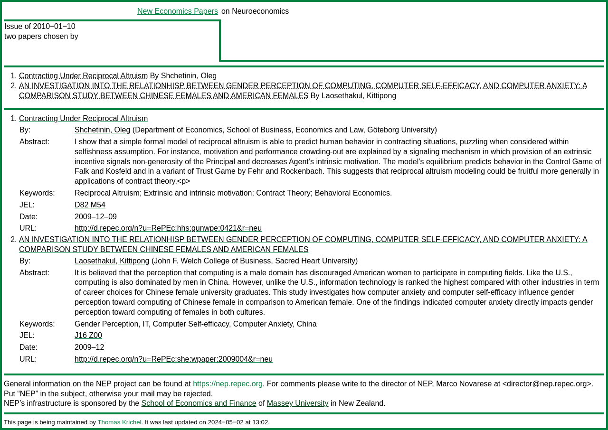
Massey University (298, 403)
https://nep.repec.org (228, 384)
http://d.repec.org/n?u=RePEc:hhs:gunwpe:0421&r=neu (168, 228)
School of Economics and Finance (199, 403)
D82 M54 (90, 205)
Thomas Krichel (119, 422)
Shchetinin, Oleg (189, 76)
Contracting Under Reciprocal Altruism (83, 76)
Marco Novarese (464, 384)
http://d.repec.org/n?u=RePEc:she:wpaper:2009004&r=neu (174, 359)
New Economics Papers (177, 11)
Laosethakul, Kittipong (359, 96)
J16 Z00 (88, 335)
